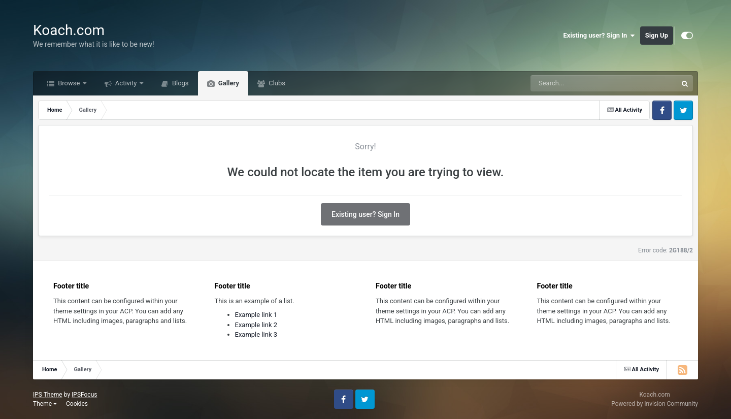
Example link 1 (256, 314)
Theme (45, 403)
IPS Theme (47, 394)
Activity (126, 83)
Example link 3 (256, 334)
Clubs (276, 83)
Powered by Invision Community (654, 403)
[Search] (578, 83)
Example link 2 (256, 325)
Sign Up (656, 35)
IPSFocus (84, 394)
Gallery (228, 83)
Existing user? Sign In (599, 35)
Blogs (180, 83)
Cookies (77, 403)
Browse (69, 83)
